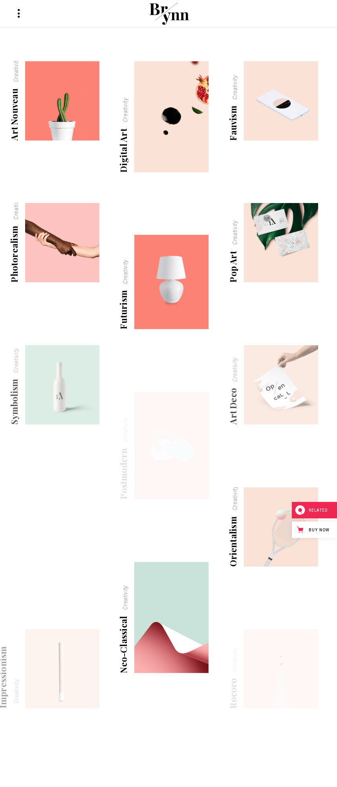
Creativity (16, 70)
